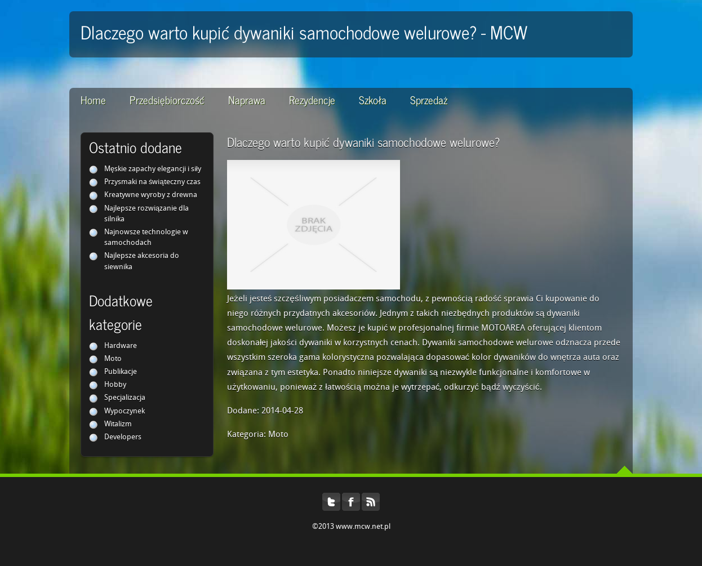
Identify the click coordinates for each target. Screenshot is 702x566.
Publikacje (120, 372)
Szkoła (372, 99)
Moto (113, 359)
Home (93, 99)
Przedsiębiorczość (167, 99)
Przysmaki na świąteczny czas (152, 182)
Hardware (120, 346)
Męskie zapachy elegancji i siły (152, 169)
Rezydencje (312, 99)
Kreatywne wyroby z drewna (150, 195)
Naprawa (246, 99)
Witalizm (118, 424)
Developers (122, 437)
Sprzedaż (428, 99)
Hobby (115, 385)
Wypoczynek (124, 411)
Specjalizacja (124, 398)
